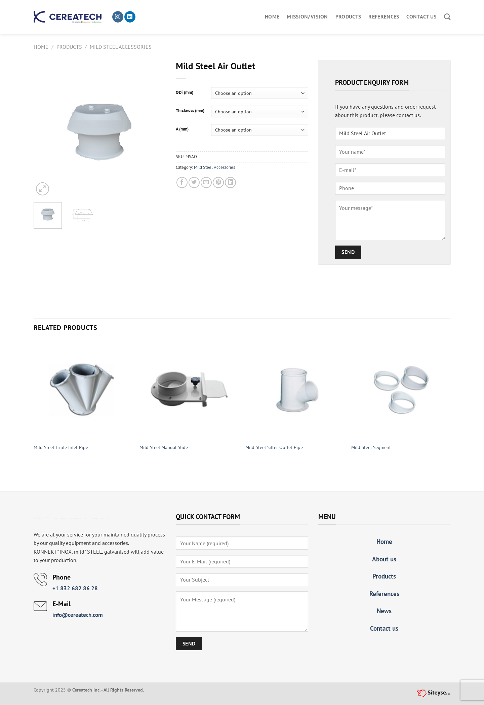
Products (348, 16)
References (383, 16)
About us (384, 559)
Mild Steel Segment (371, 447)
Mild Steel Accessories (121, 46)
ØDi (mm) (184, 92)
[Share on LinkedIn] (230, 182)
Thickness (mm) (190, 110)
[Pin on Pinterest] (218, 182)
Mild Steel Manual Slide (163, 447)
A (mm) (182, 129)
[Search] (447, 16)
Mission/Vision (307, 16)
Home (272, 16)
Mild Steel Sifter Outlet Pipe (274, 447)
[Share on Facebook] (182, 182)
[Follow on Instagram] (117, 17)
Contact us (421, 16)
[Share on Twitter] (194, 182)
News (384, 610)
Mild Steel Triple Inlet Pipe (61, 447)
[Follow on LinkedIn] (129, 17)
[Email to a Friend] (206, 182)
